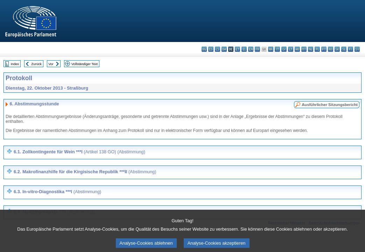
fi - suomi (350, 49)
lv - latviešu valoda (284, 49)
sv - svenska (357, 49)
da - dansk (224, 49)
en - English (250, 49)
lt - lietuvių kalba (290, 49)
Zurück (36, 64)
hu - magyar (297, 49)
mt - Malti (304, 49)
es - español (210, 49)
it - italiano (277, 49)
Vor (50, 64)
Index (15, 64)
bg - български (204, 49)
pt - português (324, 49)
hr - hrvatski (270, 49)
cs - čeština (217, 49)
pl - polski (317, 49)
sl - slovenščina (343, 49)
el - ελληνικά (244, 49)
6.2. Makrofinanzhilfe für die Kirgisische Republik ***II (85, 171)
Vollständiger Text (84, 64)
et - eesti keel (237, 49)
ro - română (330, 49)
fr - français (257, 49)
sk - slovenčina (337, 49)
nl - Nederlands (310, 49)
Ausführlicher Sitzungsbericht (330, 105)
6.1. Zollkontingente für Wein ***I (79, 151)
